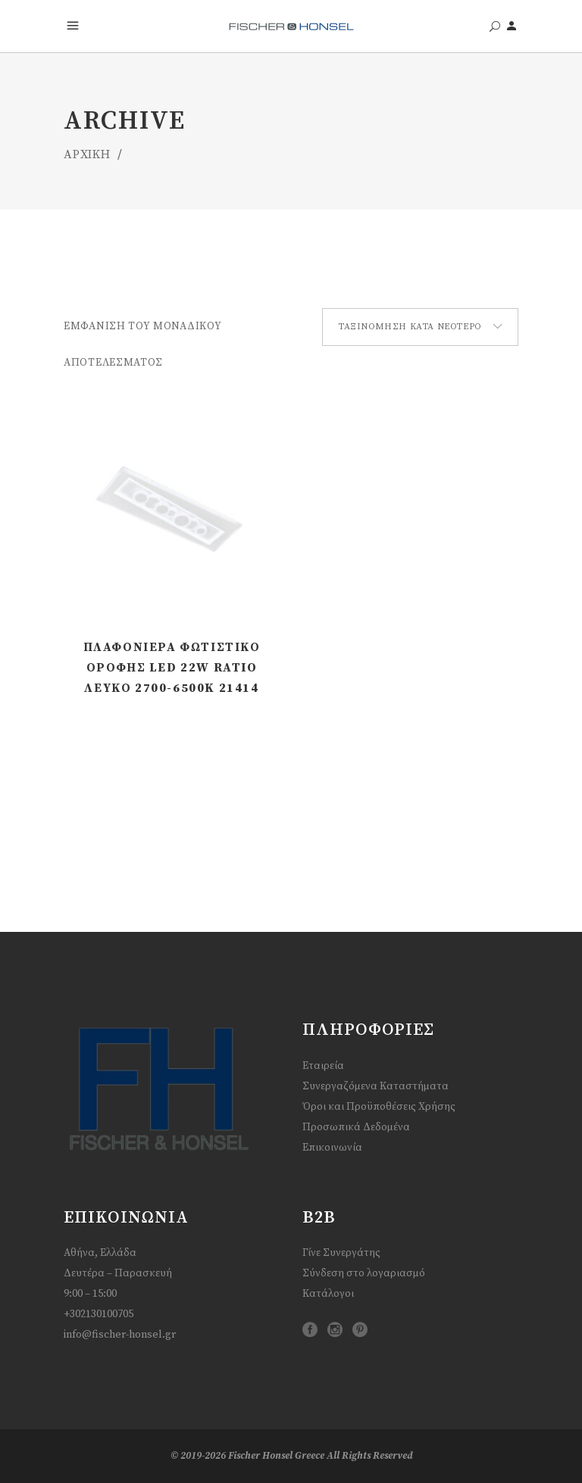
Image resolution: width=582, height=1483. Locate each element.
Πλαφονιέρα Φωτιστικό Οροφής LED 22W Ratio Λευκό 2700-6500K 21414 (172, 668)
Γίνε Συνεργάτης (341, 1253)
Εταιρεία (323, 1066)
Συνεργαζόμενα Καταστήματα (375, 1086)
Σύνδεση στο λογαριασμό (363, 1273)
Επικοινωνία (332, 1147)
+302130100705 (98, 1314)
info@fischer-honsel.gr (120, 1334)
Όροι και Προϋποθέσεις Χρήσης (378, 1107)
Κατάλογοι (328, 1294)
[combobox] (420, 327)
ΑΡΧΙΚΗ (87, 154)
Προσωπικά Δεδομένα (356, 1127)
